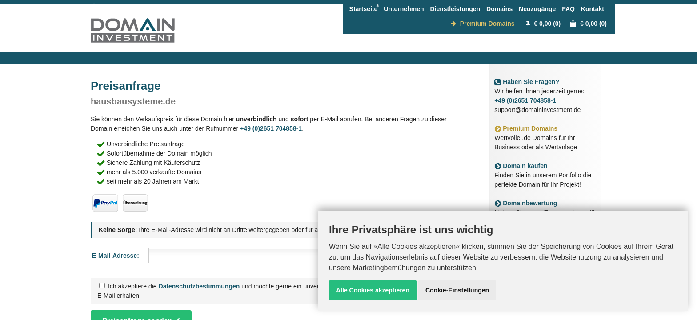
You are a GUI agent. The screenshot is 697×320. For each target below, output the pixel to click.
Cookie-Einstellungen (457, 290)
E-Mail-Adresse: (115, 255)
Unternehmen (404, 8)
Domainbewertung (525, 203)
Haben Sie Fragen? (526, 82)
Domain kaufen (520, 166)
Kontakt (592, 8)
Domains (499, 8)
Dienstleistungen (455, 8)
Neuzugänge (537, 8)
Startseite (363, 8)
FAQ (568, 8)
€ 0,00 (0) (543, 23)
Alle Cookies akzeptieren (372, 290)
